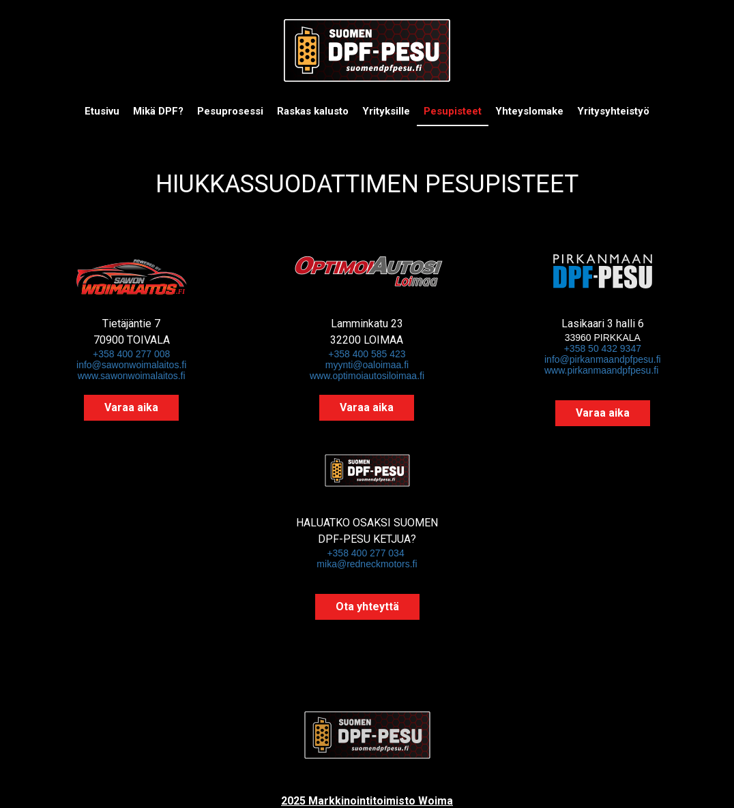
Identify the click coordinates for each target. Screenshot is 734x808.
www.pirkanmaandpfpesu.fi (601, 370)
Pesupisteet (453, 111)
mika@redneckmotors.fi (367, 563)
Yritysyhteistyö (613, 111)
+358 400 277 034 (367, 553)
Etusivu (102, 111)
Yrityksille (386, 111)
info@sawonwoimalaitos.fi (131, 364)
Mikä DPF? (158, 111)
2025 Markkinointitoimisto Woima (367, 800)
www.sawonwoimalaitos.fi (132, 375)
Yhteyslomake (529, 111)
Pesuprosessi (230, 111)
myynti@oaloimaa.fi (367, 364)
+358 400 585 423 (366, 353)
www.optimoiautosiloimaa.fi (367, 375)
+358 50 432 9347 (602, 348)
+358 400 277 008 (131, 353)
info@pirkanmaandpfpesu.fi (602, 359)
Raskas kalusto (313, 111)
